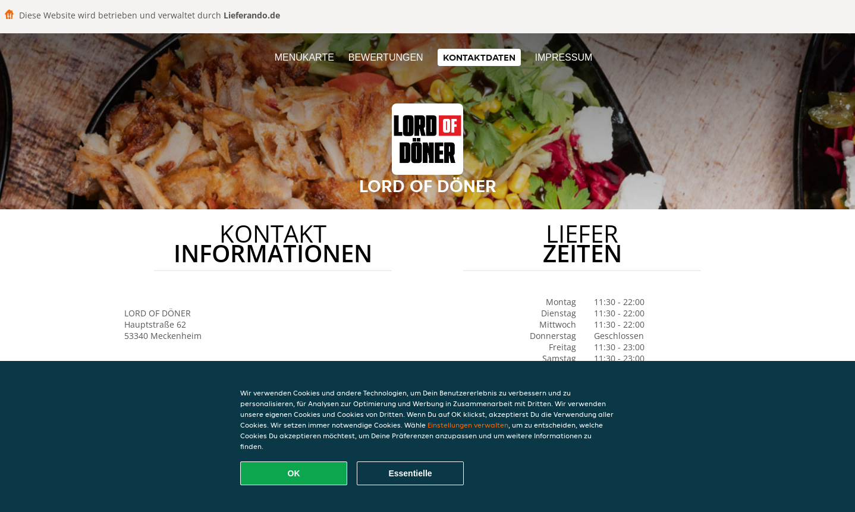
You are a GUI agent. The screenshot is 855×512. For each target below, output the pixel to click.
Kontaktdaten (479, 57)
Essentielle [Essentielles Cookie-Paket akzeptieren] (410, 473)
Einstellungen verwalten (467, 424)
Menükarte (304, 57)
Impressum (563, 57)
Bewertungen (385, 57)
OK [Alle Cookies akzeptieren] (294, 473)
